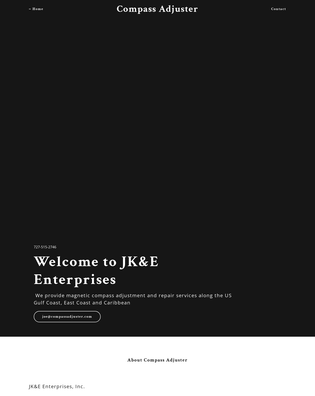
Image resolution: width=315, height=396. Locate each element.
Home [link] (38, 9)
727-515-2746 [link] (45, 246)
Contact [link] (278, 9)
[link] (157, 10)
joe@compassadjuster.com (67, 316)
